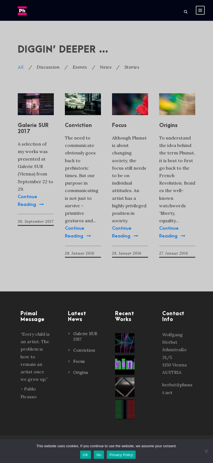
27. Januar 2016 (173, 253)
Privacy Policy (121, 455)
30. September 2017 (36, 221)
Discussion (48, 67)
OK (85, 455)
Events (80, 67)
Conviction (78, 125)
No (99, 455)
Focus (119, 125)
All (21, 67)
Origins (168, 125)
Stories (132, 67)
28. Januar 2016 (79, 253)
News (105, 67)
